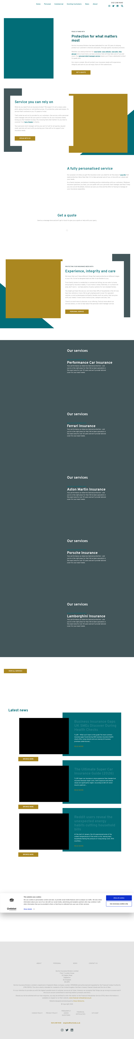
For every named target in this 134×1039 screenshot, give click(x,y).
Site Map (95, 1013)
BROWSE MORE (28, 759)
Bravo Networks (78, 1001)
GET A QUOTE (81, 72)
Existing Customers (74, 4)
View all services (15, 671)
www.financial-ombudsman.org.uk (80, 998)
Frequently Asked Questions (66, 1013)
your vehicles (106, 52)
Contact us (93, 963)
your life (123, 175)
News (87, 4)
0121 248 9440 (117, 3)
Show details (28, 1035)
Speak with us (24, 138)
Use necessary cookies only (119, 1030)
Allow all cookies (119, 1024)
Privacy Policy (51, 1013)
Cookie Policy (37, 1013)
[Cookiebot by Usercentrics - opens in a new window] (12, 1035)
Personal (47, 4)
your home (97, 52)
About (95, 4)
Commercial (58, 4)
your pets (115, 52)
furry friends (28, 122)
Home (38, 4)
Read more (78, 747)
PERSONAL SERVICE (77, 312)
